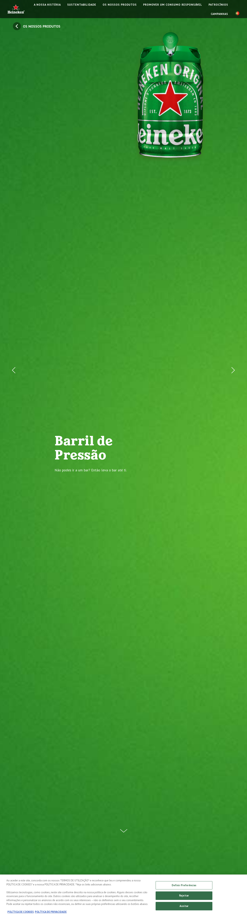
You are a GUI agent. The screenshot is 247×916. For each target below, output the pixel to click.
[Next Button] (232, 458)
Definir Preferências (184, 886)
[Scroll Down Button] (124, 828)
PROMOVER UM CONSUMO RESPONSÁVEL (172, 4)
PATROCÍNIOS (218, 4)
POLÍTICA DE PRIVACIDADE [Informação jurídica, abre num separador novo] (51, 913)
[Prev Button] (15, 458)
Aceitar (184, 907)
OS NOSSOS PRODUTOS (120, 4)
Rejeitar (184, 896)
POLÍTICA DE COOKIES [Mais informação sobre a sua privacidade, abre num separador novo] (20, 913)
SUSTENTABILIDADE (81, 4)
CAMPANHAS (219, 13)
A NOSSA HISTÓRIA (47, 4)
